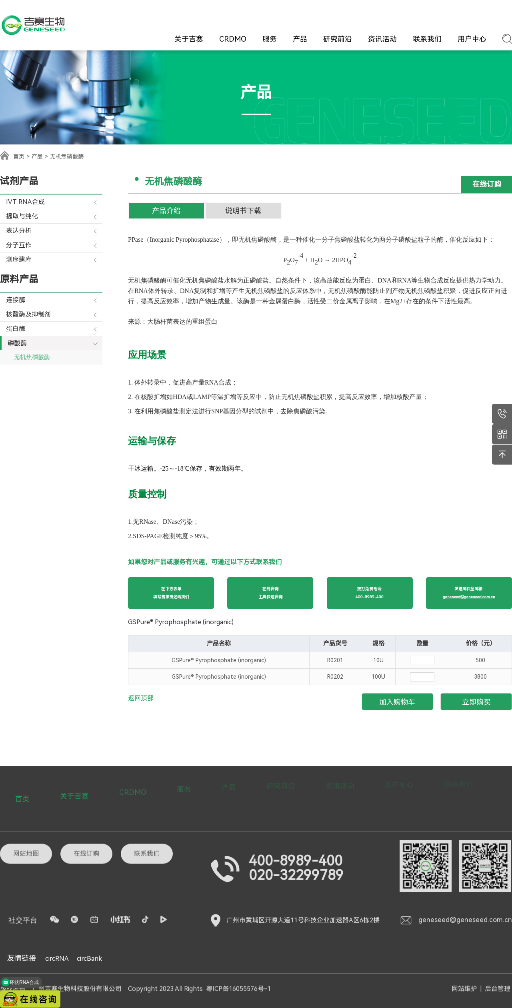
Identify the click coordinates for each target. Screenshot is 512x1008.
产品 (300, 39)
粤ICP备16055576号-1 (238, 985)
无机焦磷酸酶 (32, 357)
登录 (449, 13)
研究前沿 (337, 39)
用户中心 (472, 39)
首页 (18, 156)
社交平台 (22, 886)
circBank (89, 958)
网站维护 (464, 985)
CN (490, 14)
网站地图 (26, 819)
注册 (466, 13)
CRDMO (232, 39)
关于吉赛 (188, 39)
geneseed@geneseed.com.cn (456, 887)
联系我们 (427, 39)
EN (506, 14)
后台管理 (497, 985)
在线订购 (373, 14)
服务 (269, 39)
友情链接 (21, 958)
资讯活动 (382, 39)
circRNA (57, 958)
